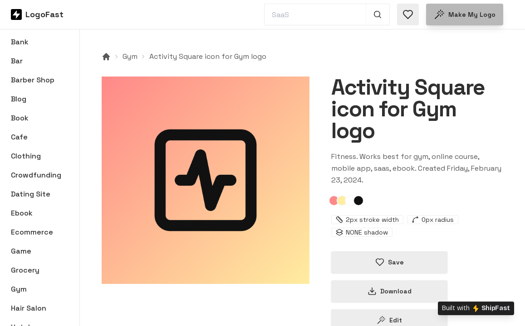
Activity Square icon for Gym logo (207, 56)
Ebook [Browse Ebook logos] (22, 213)
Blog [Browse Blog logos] (18, 99)
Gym (130, 56)
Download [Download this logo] (390, 291)
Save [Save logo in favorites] (389, 262)
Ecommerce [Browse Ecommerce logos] (32, 232)
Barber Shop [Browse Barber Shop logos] (32, 80)
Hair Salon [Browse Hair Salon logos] (28, 308)
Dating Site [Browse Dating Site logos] (30, 194)
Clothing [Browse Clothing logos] (26, 156)
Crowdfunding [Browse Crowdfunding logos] (36, 175)
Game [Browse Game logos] (21, 251)
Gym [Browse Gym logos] (19, 289)
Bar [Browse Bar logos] (17, 61)
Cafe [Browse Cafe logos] (19, 137)
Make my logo (465, 14)
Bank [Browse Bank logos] (20, 42)
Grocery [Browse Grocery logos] (25, 270)
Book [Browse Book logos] (20, 118)
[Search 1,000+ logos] (378, 14)
